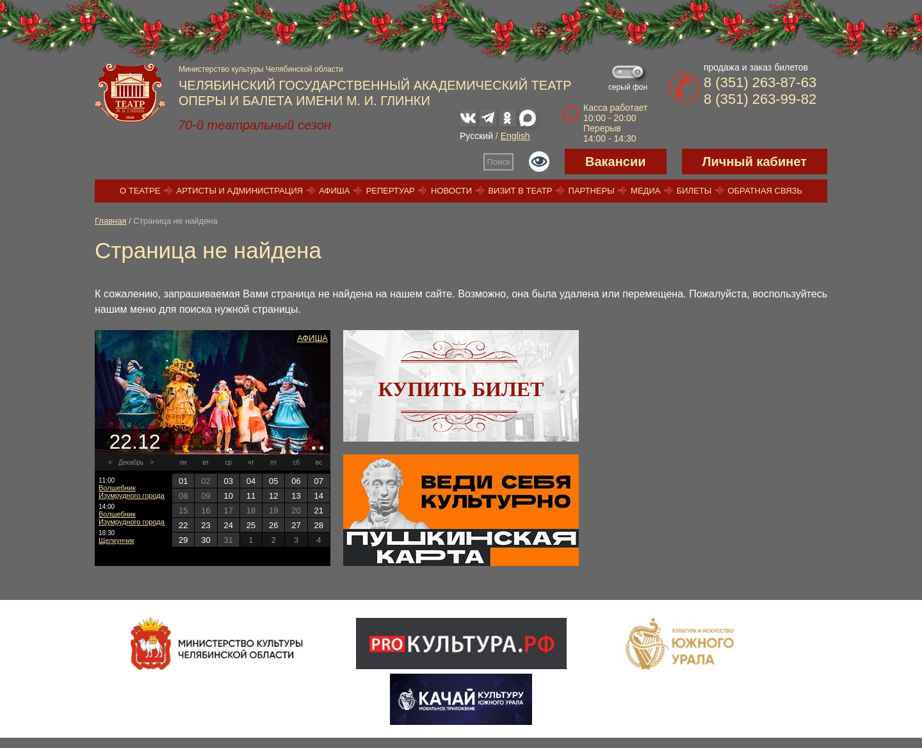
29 (183, 540)
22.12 (134, 441)
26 (273, 525)
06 (295, 481)
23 (205, 525)
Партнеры (592, 190)
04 (251, 481)
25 (251, 525)
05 (273, 481)
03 (227, 481)
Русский (476, 136)
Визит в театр (520, 190)
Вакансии (615, 161)
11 (251, 496)
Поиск (498, 162)
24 (227, 525)
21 (318, 510)
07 (318, 481)
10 (227, 496)
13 (295, 496)
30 (205, 540)
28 (318, 525)
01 (183, 481)
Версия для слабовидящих (539, 161)
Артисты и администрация (240, 190)
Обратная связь (764, 190)
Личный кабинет (754, 161)
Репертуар (390, 190)
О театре (140, 190)
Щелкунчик (116, 540)
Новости (451, 190)
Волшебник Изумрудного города (132, 491)
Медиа (645, 190)
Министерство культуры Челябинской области (261, 69)
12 (273, 496)
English (515, 136)
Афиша (334, 190)
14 (318, 496)
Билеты (694, 190)
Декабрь (130, 462)
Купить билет (461, 389)
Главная (110, 221)
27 (295, 525)
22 (183, 525)
